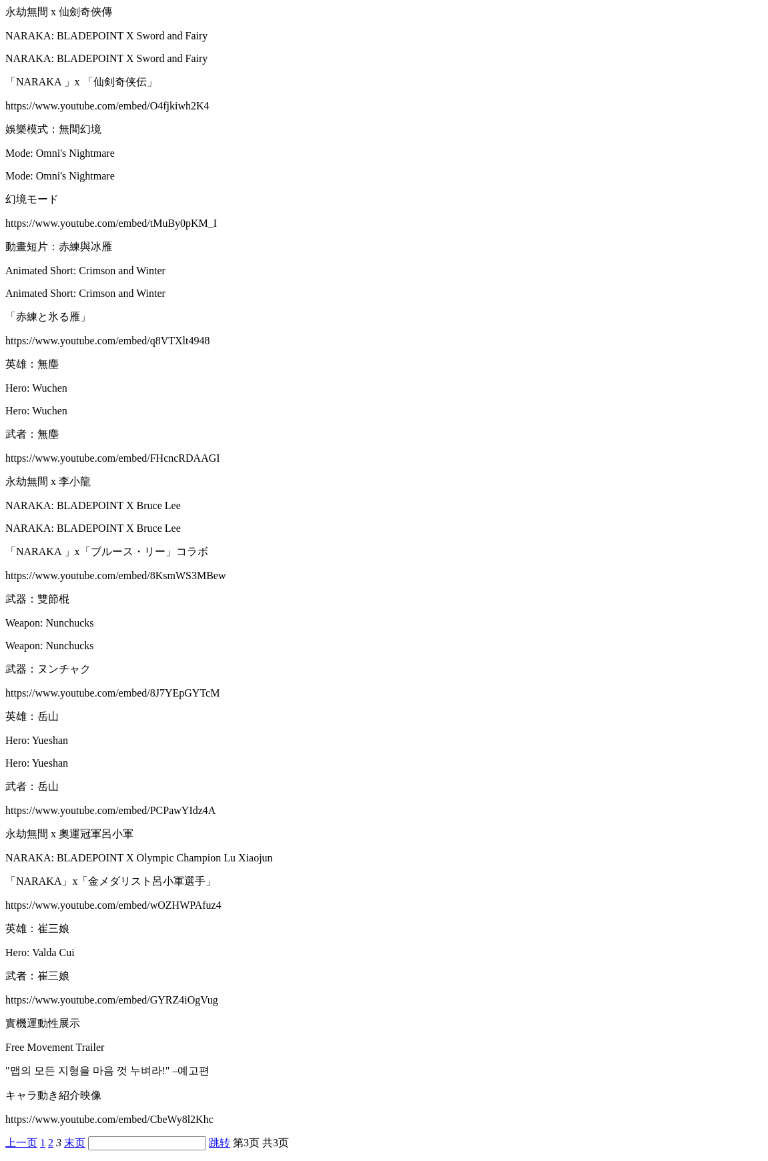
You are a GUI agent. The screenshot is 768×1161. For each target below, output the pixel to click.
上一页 (21, 1142)
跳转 (219, 1142)
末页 (74, 1142)
